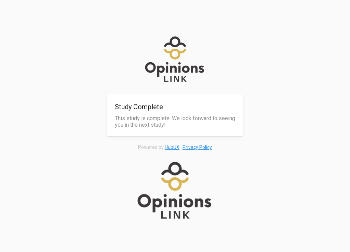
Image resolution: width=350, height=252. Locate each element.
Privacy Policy (197, 147)
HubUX (172, 147)
